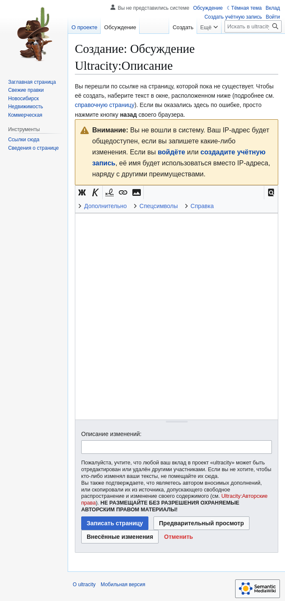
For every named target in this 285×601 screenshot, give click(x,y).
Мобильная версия (123, 584)
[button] (271, 192)
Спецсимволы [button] (159, 206)
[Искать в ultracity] (253, 26)
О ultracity (84, 584)
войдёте (171, 152)
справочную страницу (104, 105)
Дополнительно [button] (105, 206)
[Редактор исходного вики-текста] (176, 316)
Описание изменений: (111, 434)
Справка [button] (202, 206)
